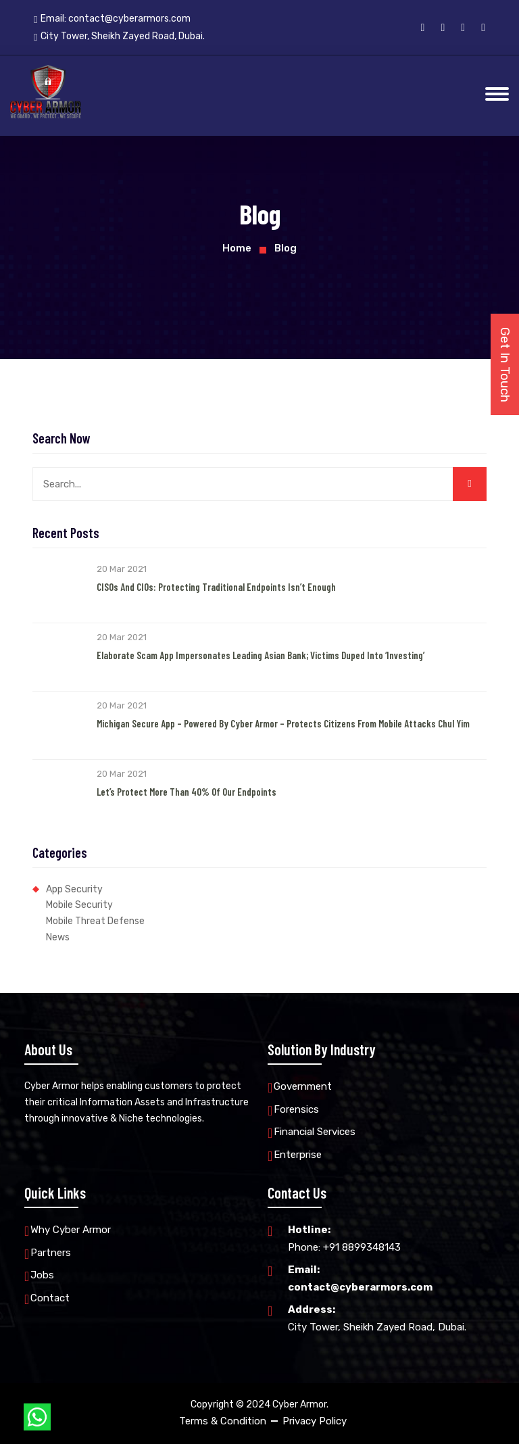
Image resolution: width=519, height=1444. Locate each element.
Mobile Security (79, 905)
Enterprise (298, 1155)
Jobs (42, 1275)
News (58, 937)
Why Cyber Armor (70, 1230)
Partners (50, 1253)
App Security (74, 889)
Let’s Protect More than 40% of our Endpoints (186, 792)
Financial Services (314, 1132)
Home (236, 248)
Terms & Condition (222, 1421)
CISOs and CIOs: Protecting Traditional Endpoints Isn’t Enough (216, 587)
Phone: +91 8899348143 (344, 1237)
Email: (112, 19)
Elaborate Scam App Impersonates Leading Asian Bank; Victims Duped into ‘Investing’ (260, 655)
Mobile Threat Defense (95, 921)
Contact (50, 1298)
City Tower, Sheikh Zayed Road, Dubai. (377, 1317)
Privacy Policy (314, 1421)
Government (303, 1086)
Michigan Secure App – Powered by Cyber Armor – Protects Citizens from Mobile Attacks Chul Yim (283, 723)
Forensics (296, 1109)
